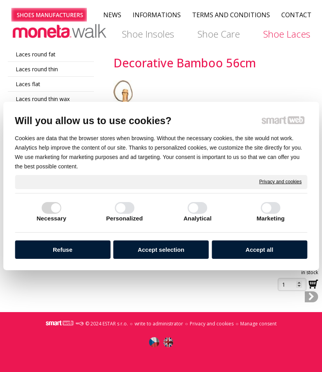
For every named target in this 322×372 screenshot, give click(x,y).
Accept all (259, 249)
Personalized (124, 218)
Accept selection (161, 249)
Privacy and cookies (280, 181)
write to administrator (159, 323)
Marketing (271, 218)
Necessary (51, 218)
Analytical (197, 218)
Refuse (62, 249)
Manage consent (258, 323)
